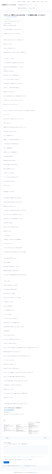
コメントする (5, 16)
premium (27, 1)
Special (37, 1)
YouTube (40, 1)
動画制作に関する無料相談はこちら (44, 4)
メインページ (36, 4)
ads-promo (19, 1)
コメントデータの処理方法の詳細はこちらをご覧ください (29, 466)
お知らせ (44, 1)
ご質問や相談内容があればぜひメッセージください (24, 4)
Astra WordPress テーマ (34, 472)
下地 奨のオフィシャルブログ (9, 4)
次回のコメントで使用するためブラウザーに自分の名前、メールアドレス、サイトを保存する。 (19, 460)
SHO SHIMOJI (32, 1)
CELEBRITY (23, 1)
